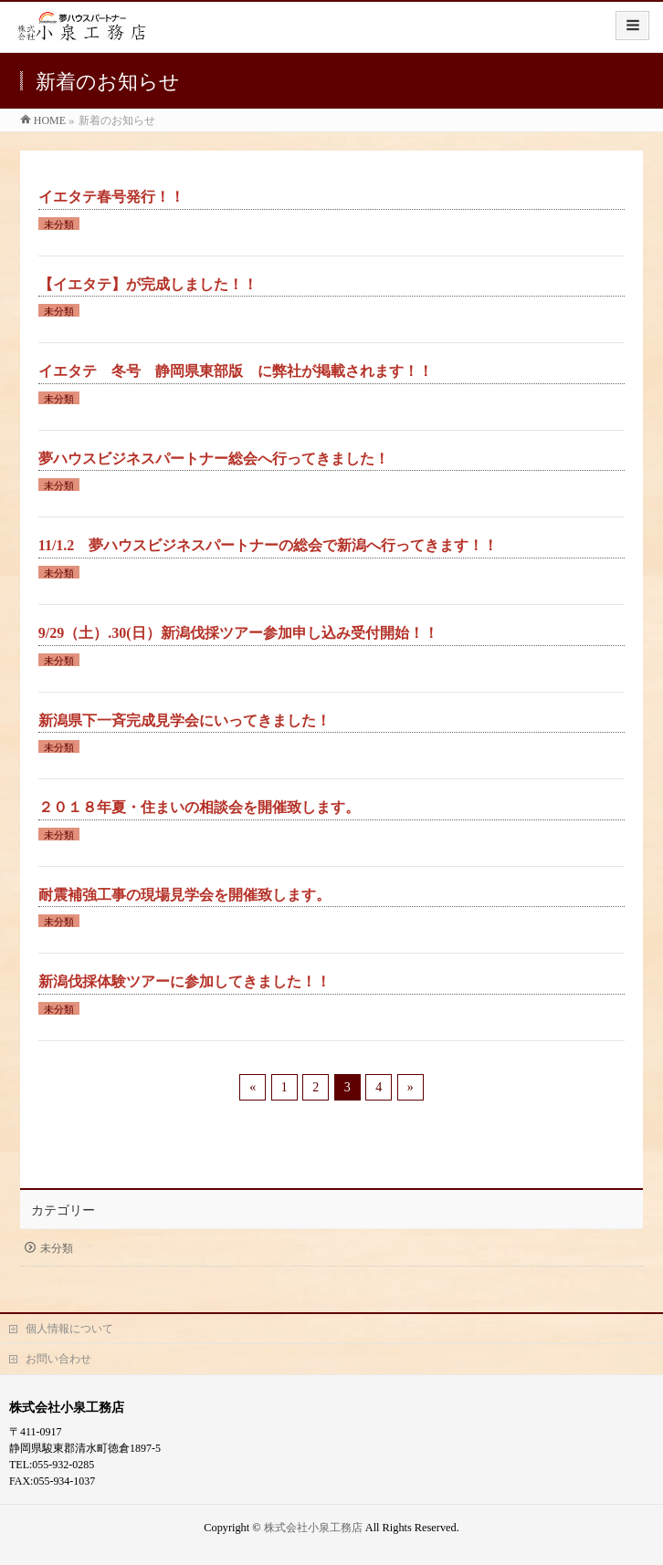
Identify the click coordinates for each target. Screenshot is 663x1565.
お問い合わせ (58, 1358)
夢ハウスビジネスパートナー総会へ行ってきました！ (213, 458)
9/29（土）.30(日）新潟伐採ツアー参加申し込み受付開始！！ (238, 633)
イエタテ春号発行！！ (111, 196)
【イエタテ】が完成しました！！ (148, 284)
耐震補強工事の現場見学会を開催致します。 (184, 894)
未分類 (59, 224)
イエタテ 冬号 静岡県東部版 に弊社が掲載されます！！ (235, 371)
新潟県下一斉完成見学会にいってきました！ (184, 720)
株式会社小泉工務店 (313, 1527)
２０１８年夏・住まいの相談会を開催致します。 (199, 807)
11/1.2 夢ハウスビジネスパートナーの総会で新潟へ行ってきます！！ (268, 545)
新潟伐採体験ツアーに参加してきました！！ (184, 981)
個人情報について (69, 1328)
